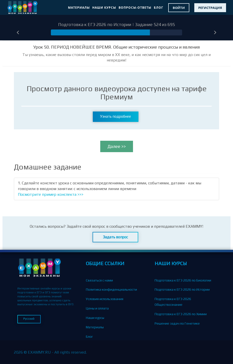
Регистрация (210, 7)
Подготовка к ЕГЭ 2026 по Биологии (183, 280)
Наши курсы (104, 7)
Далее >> (116, 146)
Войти (179, 7)
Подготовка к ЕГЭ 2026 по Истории (182, 289)
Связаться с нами (99, 280)
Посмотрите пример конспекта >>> (50, 194)
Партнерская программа (105, 355)
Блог (158, 7)
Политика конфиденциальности (111, 289)
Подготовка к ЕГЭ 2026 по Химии (181, 314)
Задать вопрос (115, 237)
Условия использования (104, 299)
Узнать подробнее (115, 116)
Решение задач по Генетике (177, 323)
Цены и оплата (97, 308)
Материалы (79, 7)
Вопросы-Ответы (135, 7)
